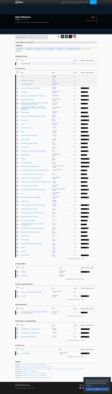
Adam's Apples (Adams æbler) (29, 209)
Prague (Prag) (25, 201)
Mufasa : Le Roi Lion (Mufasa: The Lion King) (33, 95)
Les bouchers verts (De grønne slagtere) (32, 228)
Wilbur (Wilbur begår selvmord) (29, 216)
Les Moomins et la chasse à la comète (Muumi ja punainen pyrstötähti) (34, 312)
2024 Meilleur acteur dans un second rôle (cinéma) (34, 369)
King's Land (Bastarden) (27, 99)
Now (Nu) (23, 296)
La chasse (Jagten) (26, 162)
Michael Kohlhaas (26, 155)
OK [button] (97, 389)
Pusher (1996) (25, 255)
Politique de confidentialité (20, 388)
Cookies (28, 388)
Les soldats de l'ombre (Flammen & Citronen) (33, 189)
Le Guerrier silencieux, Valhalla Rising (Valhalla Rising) (35, 182)
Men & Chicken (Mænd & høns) (29, 143)
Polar (22, 124)
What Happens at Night (27, 80)
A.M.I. (22, 76)
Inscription (86, 2)
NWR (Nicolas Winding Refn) (28, 336)
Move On (23, 158)
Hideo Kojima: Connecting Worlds (30, 333)
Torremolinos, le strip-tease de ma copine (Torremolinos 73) (32, 224)
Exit (22, 193)
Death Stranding (25, 353)
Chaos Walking (25, 112)
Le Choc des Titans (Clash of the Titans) (32, 174)
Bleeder (23, 247)
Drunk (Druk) (24, 120)
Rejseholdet (24, 275)
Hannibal (23, 271)
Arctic (22, 131)
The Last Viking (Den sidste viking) (30, 88)
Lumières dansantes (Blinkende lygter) (31, 243)
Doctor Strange (25, 139)
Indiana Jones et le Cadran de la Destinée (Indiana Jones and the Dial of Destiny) (34, 103)
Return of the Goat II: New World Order (31, 292)
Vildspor (23, 251)
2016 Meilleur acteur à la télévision (30, 373)
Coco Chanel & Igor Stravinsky (29, 185)
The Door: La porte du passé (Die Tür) (31, 178)
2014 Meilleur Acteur (30, 377)
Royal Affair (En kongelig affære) (30, 166)
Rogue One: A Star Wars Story (29, 135)
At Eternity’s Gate (26, 127)
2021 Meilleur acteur (25, 371)
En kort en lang (25, 239)
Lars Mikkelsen (23, 37)
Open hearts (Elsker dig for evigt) (30, 232)
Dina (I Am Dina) (25, 236)
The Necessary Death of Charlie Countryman (33, 151)
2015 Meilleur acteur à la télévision (30, 375)
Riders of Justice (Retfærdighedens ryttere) (33, 116)
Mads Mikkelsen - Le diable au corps (31, 329)
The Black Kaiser (25, 63)
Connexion (93, 2)
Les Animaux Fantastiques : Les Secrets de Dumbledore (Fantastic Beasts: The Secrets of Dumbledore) (33, 108)
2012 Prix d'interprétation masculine (31, 366)
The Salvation (25, 147)
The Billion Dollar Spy (27, 84)
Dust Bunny (24, 92)
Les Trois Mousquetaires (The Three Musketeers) (35, 170)
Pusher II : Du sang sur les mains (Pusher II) (33, 212)
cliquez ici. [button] (88, 385)
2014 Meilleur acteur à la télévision (30, 364)
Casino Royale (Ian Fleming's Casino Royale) (33, 205)
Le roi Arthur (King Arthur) (28, 220)
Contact (32, 388)
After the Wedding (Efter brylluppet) (31, 197)
